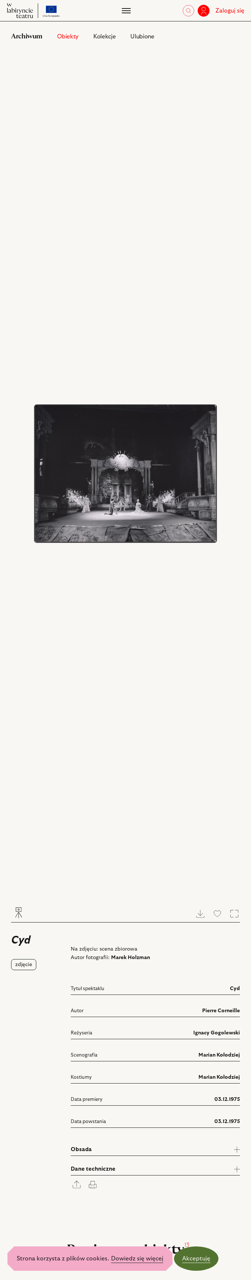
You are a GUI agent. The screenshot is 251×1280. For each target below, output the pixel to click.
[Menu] (125, 10)
